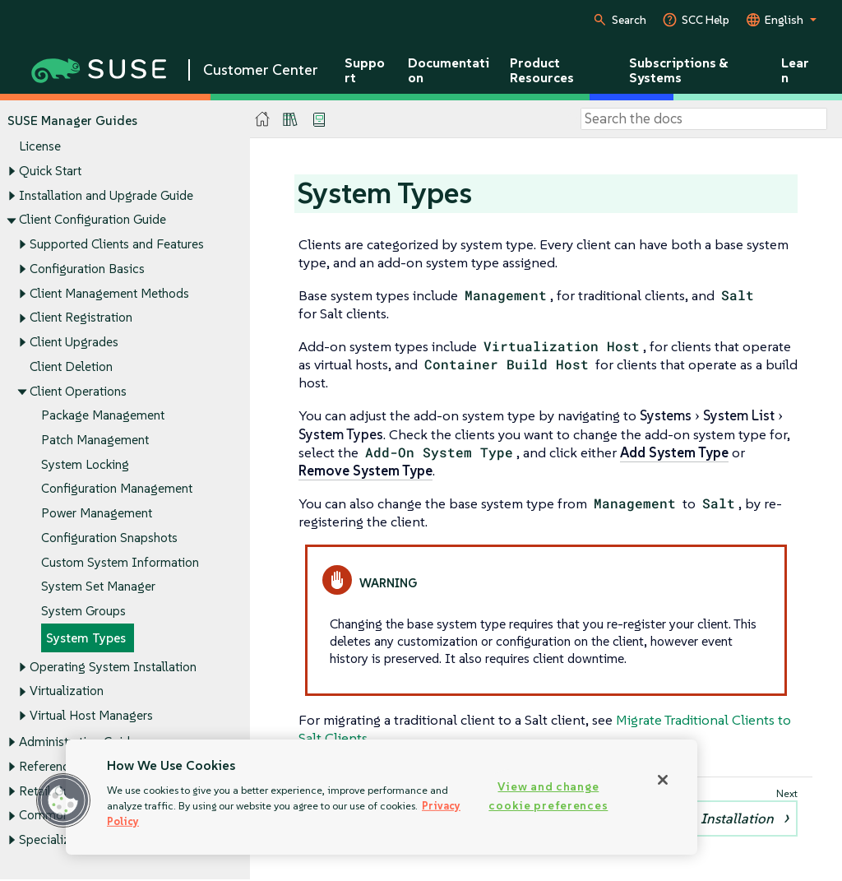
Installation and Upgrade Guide (106, 195)
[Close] (663, 780)
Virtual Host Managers (91, 716)
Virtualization (67, 691)
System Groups (83, 611)
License (40, 147)
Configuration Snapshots (109, 537)
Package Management (102, 416)
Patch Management (95, 439)
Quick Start (50, 171)
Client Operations (78, 391)
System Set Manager (98, 587)
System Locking (85, 464)
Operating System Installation (113, 667)
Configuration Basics (87, 268)
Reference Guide (65, 766)
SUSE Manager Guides (72, 120)
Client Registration (81, 318)
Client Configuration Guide (92, 220)
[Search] (704, 119)
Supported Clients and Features (117, 244)
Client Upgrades (74, 342)
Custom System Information (120, 562)
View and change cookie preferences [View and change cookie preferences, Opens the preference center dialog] (548, 796)
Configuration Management (116, 489)
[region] (381, 797)
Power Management (96, 514)
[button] (63, 800)
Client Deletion (71, 366)
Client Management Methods (109, 293)
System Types (86, 638)
